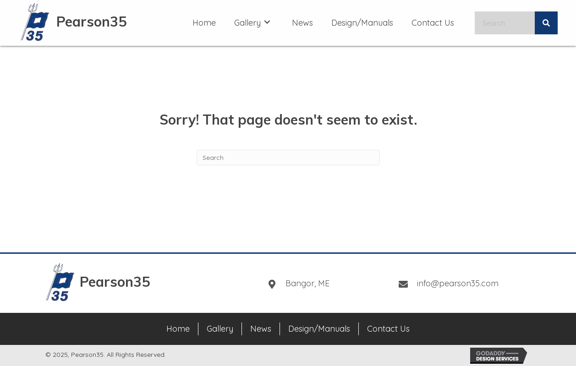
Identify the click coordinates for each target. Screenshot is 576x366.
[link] (204, 21)
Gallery (220, 328)
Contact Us (388, 328)
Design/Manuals (319, 328)
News (260, 328)
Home (178, 328)
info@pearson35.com (458, 283)
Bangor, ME (307, 283)
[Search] (288, 157)
